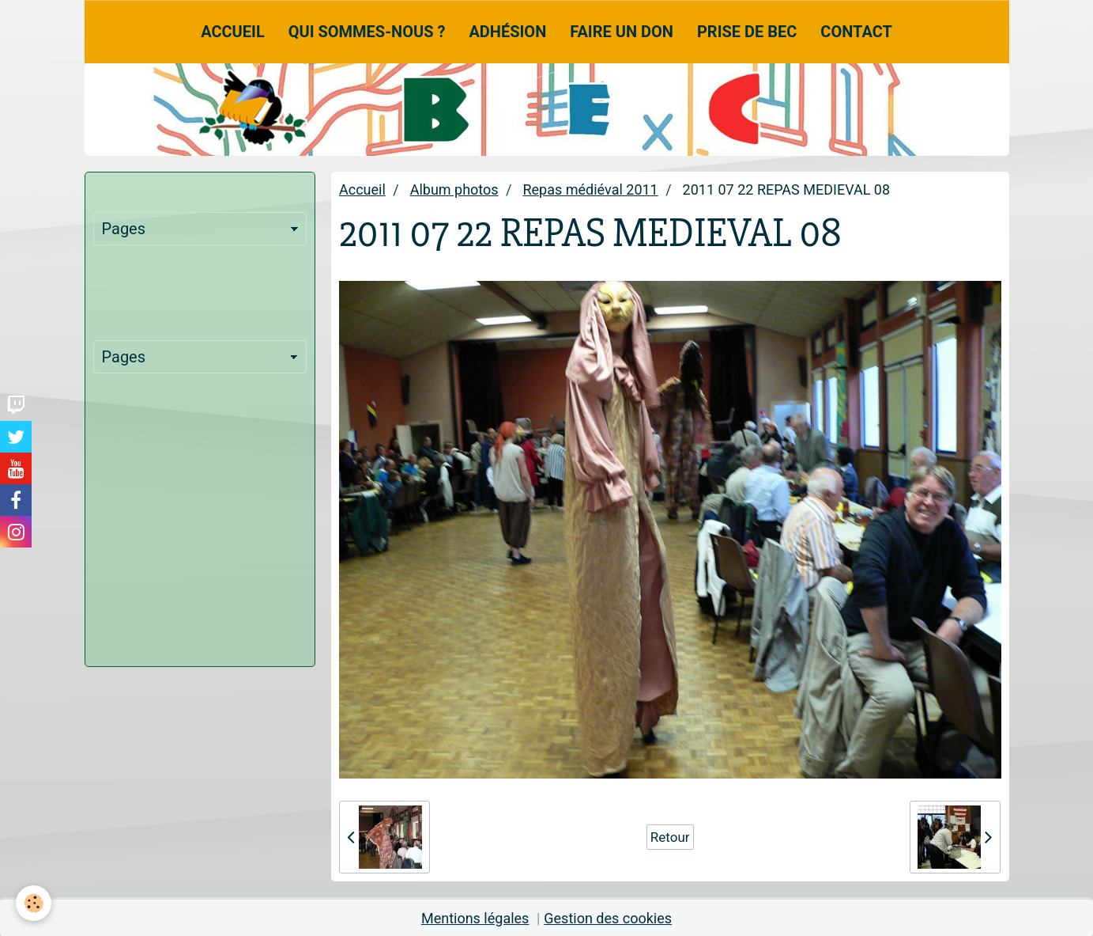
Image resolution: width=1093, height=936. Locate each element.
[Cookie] (33, 903)
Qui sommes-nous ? (367, 31)
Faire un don (621, 31)
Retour (670, 837)
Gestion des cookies (608, 918)
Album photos (454, 189)
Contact (856, 31)
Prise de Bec (747, 31)
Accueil (233, 31)
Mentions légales (475, 918)
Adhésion (507, 31)
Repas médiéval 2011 (590, 189)
